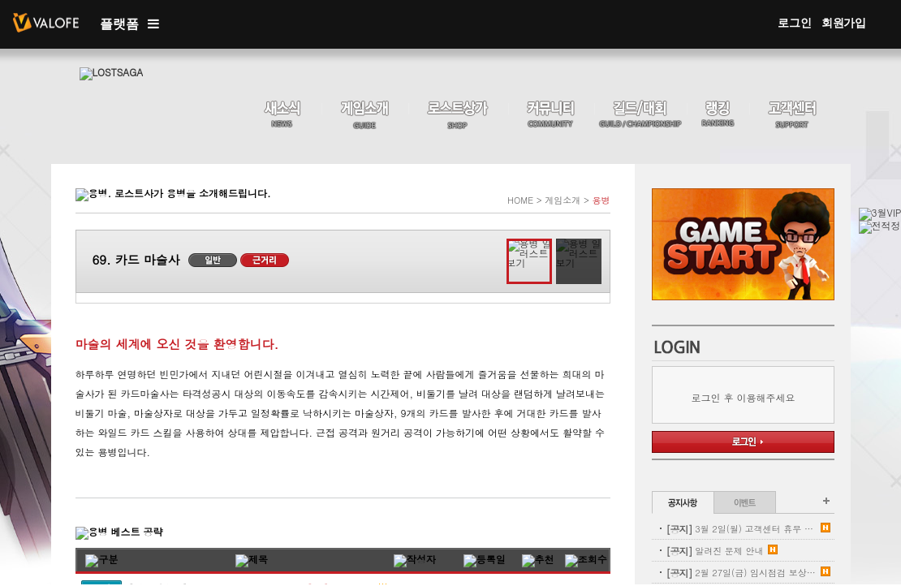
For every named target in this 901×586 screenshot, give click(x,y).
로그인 (794, 22)
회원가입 (843, 22)
